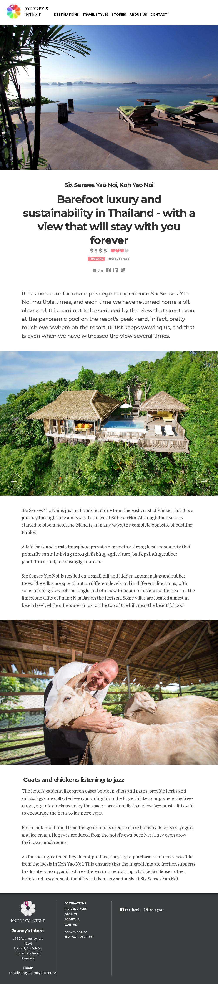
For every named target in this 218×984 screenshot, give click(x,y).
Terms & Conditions (79, 937)
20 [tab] (119, 485)
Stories (119, 15)
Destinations (66, 15)
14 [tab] (145, 478)
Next (204, 484)
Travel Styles (95, 15)
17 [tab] (99, 485)
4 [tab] (80, 478)
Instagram (156, 909)
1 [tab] (60, 478)
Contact (158, 15)
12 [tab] (132, 478)
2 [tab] (67, 478)
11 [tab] (125, 478)
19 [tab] (112, 485)
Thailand (96, 258)
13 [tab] (138, 478)
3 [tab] (73, 478)
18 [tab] (106, 485)
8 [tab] (106, 478)
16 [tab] (158, 478)
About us (138, 15)
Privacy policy (76, 932)
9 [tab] (112, 478)
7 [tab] (99, 478)
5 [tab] (86, 478)
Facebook (132, 909)
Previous (14, 484)
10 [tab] (119, 478)
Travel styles (118, 258)
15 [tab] (151, 478)
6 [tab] (93, 478)
